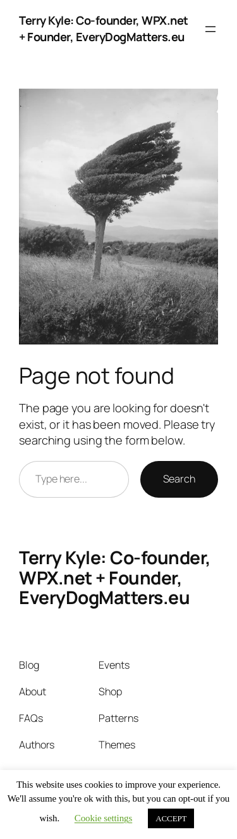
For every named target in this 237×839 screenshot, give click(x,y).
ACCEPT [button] (170, 818)
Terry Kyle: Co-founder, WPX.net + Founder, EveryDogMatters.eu (103, 28)
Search (179, 479)
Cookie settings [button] (103, 818)
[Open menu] (210, 29)
